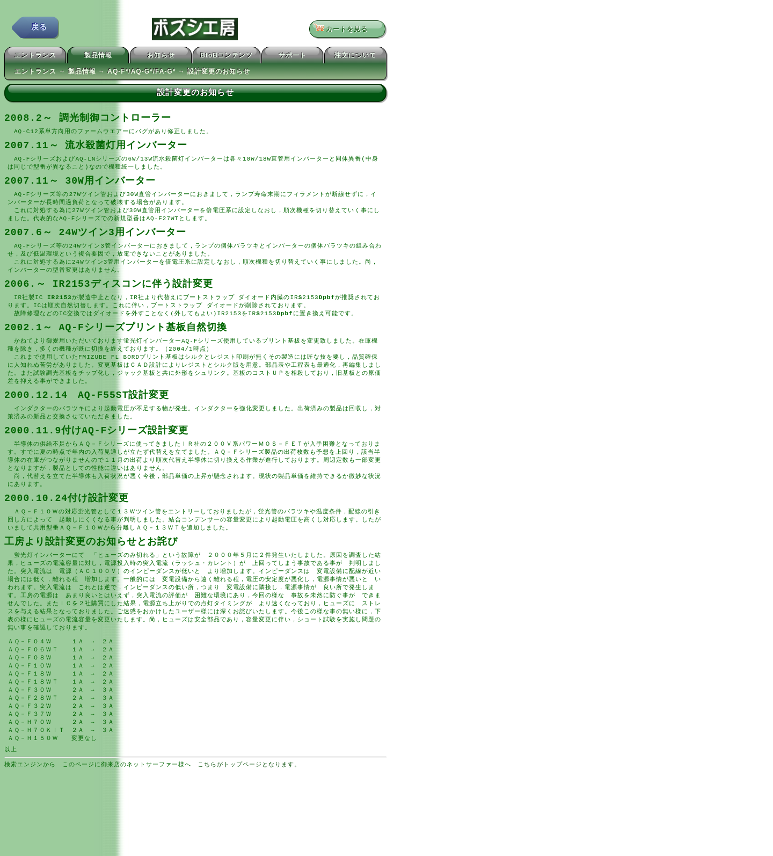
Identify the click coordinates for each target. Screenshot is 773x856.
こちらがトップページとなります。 (249, 803)
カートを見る (344, 29)
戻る (39, 29)
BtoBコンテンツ (226, 57)
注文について (355, 57)
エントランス (35, 57)
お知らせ (161, 57)
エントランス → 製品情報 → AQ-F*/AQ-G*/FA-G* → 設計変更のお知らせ (132, 73)
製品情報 (98, 57)
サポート (293, 57)
